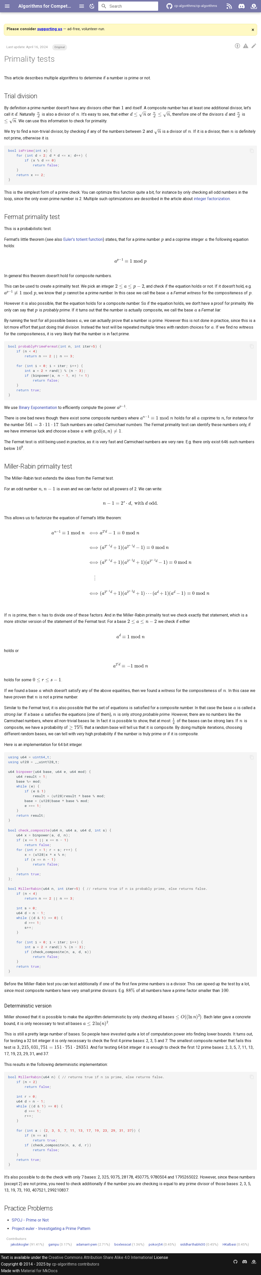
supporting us (49, 29)
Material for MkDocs (39, 1270)
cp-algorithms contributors (75, 1264)
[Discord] (241, 6)
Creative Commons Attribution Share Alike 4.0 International (101, 1257)
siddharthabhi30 (192, 1244)
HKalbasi (229, 1244)
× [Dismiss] (253, 30)
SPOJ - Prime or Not (30, 1220)
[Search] (128, 6)
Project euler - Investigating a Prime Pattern (51, 1228)
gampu (53, 1244)
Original (59, 47)
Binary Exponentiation (38, 407)
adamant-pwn (86, 1244)
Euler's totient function (83, 239)
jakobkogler (20, 1244)
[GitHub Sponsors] (254, 6)
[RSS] (229, 6)
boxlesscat (122, 1244)
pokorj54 (156, 1244)
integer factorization (212, 198)
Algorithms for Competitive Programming (62, 6)
